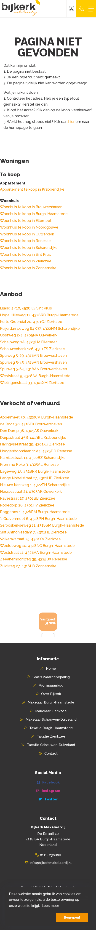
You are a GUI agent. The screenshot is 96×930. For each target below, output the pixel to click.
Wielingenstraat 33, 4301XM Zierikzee (32, 383)
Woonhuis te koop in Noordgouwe (29, 227)
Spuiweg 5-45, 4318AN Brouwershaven (33, 362)
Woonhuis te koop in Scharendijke (29, 247)
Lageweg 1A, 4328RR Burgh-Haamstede (35, 471)
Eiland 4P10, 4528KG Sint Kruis (26, 308)
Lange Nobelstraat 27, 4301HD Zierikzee (34, 478)
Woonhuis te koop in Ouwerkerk (27, 234)
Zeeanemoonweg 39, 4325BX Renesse (33, 559)
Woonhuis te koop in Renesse (25, 241)
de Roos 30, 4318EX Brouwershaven (31, 424)
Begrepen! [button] (72, 917)
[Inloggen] (71, 8)
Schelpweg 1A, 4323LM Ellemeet (28, 342)
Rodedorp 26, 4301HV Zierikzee (27, 505)
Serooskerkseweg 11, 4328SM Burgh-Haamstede (42, 525)
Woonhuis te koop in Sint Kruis (25, 254)
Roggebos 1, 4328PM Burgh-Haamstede (35, 512)
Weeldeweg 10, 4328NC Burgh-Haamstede (37, 546)
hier (71, 122)
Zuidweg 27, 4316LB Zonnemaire (28, 566)
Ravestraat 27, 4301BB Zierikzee (27, 498)
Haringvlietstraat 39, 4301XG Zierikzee (32, 444)
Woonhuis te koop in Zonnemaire (28, 268)
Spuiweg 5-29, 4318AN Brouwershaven (33, 355)
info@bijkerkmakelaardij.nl (51, 863)
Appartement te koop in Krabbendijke (32, 189)
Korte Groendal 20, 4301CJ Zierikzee (31, 322)
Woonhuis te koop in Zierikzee (25, 261)
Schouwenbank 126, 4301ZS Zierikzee (32, 349)
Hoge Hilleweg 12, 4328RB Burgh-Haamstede (39, 315)
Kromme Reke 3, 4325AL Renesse (29, 464)
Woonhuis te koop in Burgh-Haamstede (34, 214)
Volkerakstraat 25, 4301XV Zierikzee (30, 539)
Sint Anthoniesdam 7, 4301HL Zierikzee (33, 532)
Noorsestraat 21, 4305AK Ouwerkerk (31, 491)
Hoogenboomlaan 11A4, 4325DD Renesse (36, 451)
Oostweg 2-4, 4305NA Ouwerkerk (28, 335)
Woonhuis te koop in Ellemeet (25, 221)
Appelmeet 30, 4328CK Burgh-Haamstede (36, 417)
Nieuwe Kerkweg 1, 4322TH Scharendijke (35, 485)
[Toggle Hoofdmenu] (91, 8)
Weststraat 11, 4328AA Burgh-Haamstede (36, 552)
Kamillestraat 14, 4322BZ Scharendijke (33, 458)
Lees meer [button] (50, 906)
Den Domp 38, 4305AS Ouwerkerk (29, 431)
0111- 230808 (50, 855)
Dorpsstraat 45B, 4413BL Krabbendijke (33, 437)
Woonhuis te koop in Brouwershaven (31, 207)
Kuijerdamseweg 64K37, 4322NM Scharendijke (40, 328)
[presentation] (42, 635)
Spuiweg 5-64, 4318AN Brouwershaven (33, 369)
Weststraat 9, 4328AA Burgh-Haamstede (35, 376)
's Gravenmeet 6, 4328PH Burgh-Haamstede (38, 519)
